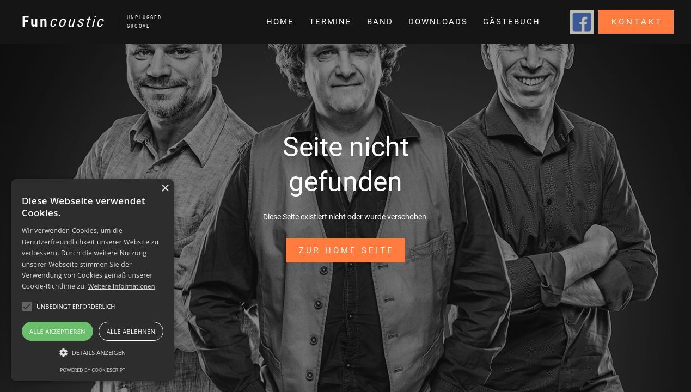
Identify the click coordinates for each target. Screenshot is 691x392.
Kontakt (637, 22)
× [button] (165, 189)
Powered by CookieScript (92, 369)
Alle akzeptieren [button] (57, 331)
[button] (379, 21)
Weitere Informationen (121, 286)
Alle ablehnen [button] (131, 331)
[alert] (92, 280)
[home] (86, 22)
